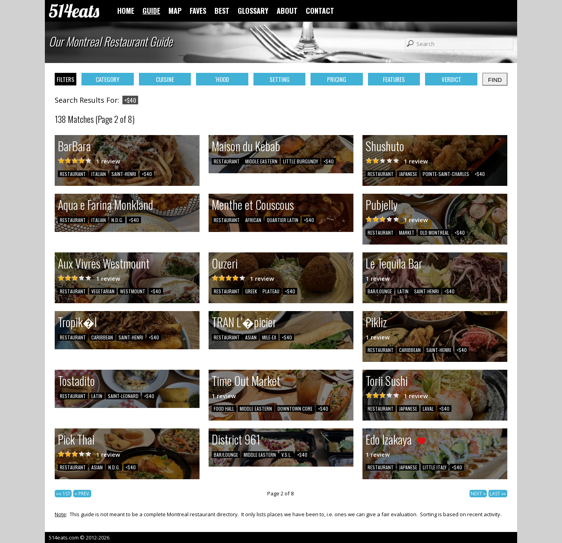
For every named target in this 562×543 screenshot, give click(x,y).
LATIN (403, 291)
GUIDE (151, 11)
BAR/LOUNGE (380, 291)
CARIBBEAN (102, 337)
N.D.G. (117, 220)
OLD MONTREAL (434, 232)
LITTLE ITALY (434, 467)
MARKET (406, 232)
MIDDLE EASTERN (261, 161)
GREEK (251, 291)
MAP (174, 11)
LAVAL (428, 408)
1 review (108, 161)
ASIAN (251, 337)
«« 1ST (63, 493)
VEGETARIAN (103, 291)
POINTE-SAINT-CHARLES (446, 173)
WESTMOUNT (132, 291)
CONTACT (320, 11)
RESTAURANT (73, 173)
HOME (125, 11)
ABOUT (287, 11)
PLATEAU (271, 291)
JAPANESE (408, 173)
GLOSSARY (253, 11)
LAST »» (498, 493)
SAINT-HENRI (123, 173)
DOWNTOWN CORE (294, 408)
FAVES (198, 11)
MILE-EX (269, 337)
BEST (221, 11)
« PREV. (82, 493)
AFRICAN (253, 220)
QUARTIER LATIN (282, 220)
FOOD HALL (224, 408)
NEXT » (478, 493)
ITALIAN (98, 173)
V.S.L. (286, 454)
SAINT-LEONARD (123, 396)
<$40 (147, 173)
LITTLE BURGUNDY (300, 161)
